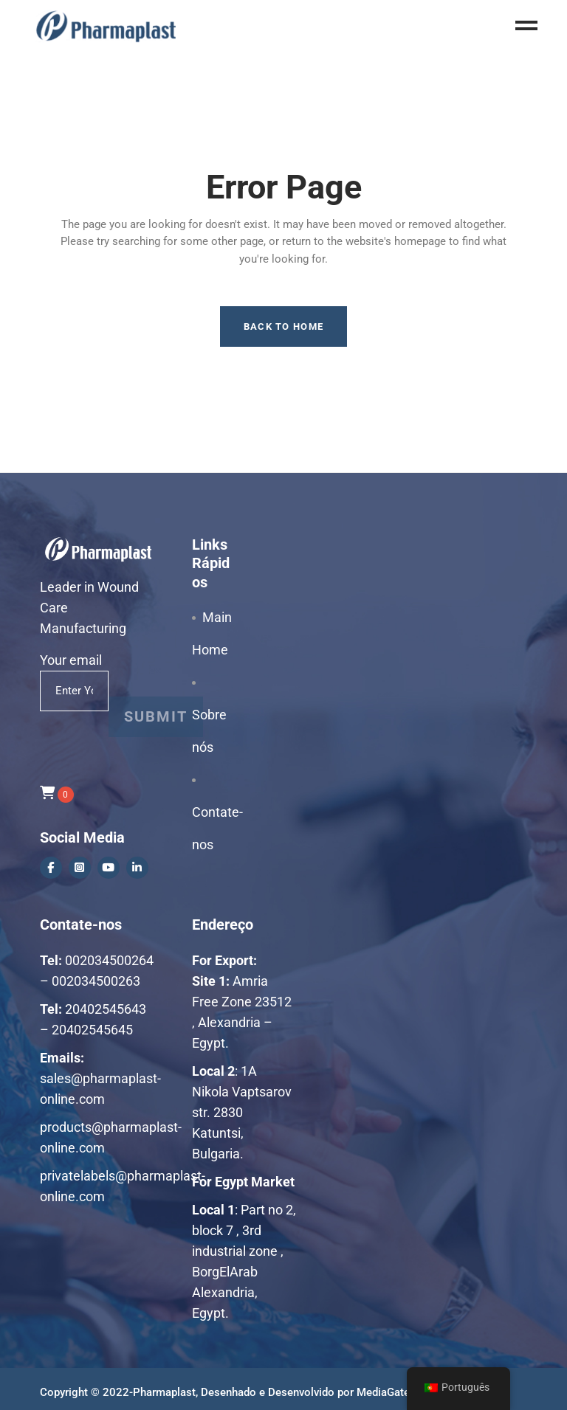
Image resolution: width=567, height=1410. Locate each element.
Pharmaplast (164, 1392)
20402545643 (105, 1009)
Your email (74, 670)
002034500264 (109, 960)
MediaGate (383, 1392)
